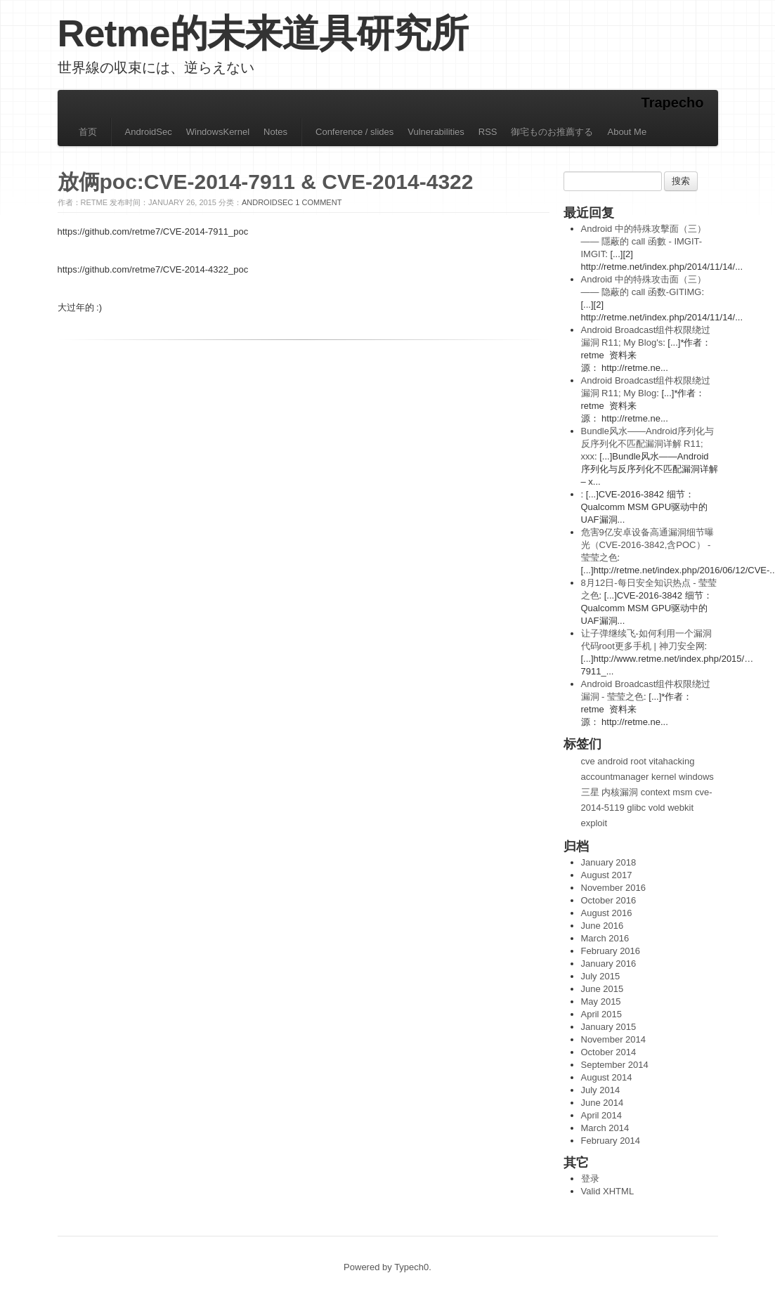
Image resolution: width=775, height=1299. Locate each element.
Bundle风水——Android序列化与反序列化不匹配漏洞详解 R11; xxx (647, 444)
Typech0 (411, 1267)
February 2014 (611, 1140)
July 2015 (600, 976)
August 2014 (606, 1077)
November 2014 (613, 1039)
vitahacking (671, 761)
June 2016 (602, 925)
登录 (590, 1178)
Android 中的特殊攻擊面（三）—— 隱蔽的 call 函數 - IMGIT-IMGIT (643, 241)
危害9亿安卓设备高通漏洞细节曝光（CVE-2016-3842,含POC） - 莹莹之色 (647, 545)
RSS (487, 131)
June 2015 (602, 989)
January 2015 (609, 1026)
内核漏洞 (619, 792)
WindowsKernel (217, 131)
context (655, 792)
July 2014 (600, 1090)
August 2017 (606, 875)
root (638, 761)
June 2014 (602, 1102)
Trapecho (673, 102)
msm (682, 792)
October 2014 (609, 1052)
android (612, 761)
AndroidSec (148, 131)
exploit (594, 823)
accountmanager (615, 776)
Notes (275, 131)
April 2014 (602, 1115)
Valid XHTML (607, 1191)
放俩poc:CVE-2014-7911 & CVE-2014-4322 (266, 181)
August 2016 (606, 913)
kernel (663, 776)
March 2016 (605, 938)
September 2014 (615, 1064)
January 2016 (609, 963)
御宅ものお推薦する (552, 131)
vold (657, 807)
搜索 (681, 181)
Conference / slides (354, 131)
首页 (88, 131)
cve (588, 761)
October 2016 (609, 900)
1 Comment (318, 202)
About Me (626, 131)
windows (696, 776)
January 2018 (609, 862)
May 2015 (601, 1001)
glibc (636, 807)
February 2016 (611, 951)
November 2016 (613, 887)
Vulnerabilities (436, 131)
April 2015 (602, 1014)
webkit (680, 807)
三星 (590, 792)
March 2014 (605, 1128)
